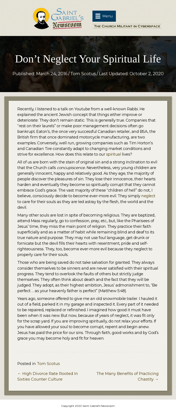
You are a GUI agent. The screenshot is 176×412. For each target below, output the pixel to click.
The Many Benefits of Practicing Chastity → (127, 376)
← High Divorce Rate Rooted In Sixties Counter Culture (47, 376)
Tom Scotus (83, 73)
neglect (148, 196)
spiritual (113, 154)
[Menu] (104, 16)
